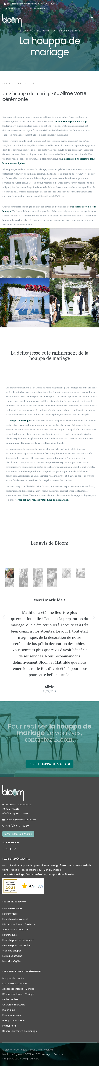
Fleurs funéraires (11, 1015)
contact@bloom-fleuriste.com (20, 3)
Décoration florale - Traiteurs (18, 924)
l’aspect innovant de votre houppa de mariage (43, 499)
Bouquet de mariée (13, 978)
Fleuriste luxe (9, 934)
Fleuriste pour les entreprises (18, 940)
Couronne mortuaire (13, 1004)
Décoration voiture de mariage (19, 1031)
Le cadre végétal (11, 961)
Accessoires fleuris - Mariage (18, 988)
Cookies (58, 1054)
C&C (36, 1058)
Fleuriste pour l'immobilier (16, 945)
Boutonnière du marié (14, 983)
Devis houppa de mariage (49, 764)
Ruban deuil (8, 1010)
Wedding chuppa (12, 950)
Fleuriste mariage (12, 908)
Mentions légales (12, 1054)
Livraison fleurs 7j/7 (38, 8)
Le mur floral (9, 1025)
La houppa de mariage (18, 420)
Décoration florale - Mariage (18, 994)
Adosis (15, 1058)
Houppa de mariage (13, 1020)
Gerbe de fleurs (11, 999)
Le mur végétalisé (12, 956)
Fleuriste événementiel (15, 919)
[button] (4, 617)
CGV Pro (29, 1054)
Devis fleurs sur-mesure (15, 8)
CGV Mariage (43, 1054)
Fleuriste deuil (10, 913)
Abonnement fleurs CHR (15, 929)
